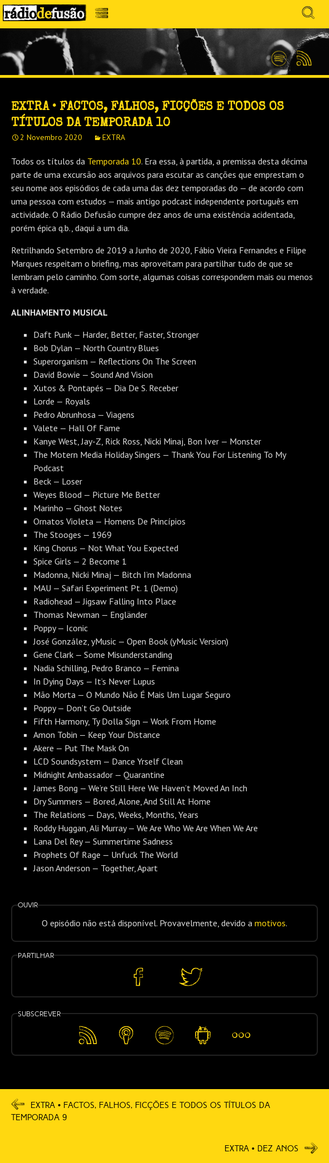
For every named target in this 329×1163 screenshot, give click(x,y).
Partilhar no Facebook (138, 977)
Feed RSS (302, 58)
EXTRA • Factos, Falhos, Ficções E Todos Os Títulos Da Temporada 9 (140, 1110)
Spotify (279, 53)
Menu (104, 16)
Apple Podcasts (126, 1033)
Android (203, 1027)
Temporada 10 (114, 161)
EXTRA (113, 137)
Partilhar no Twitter (190, 977)
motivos (270, 923)
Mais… (241, 1027)
